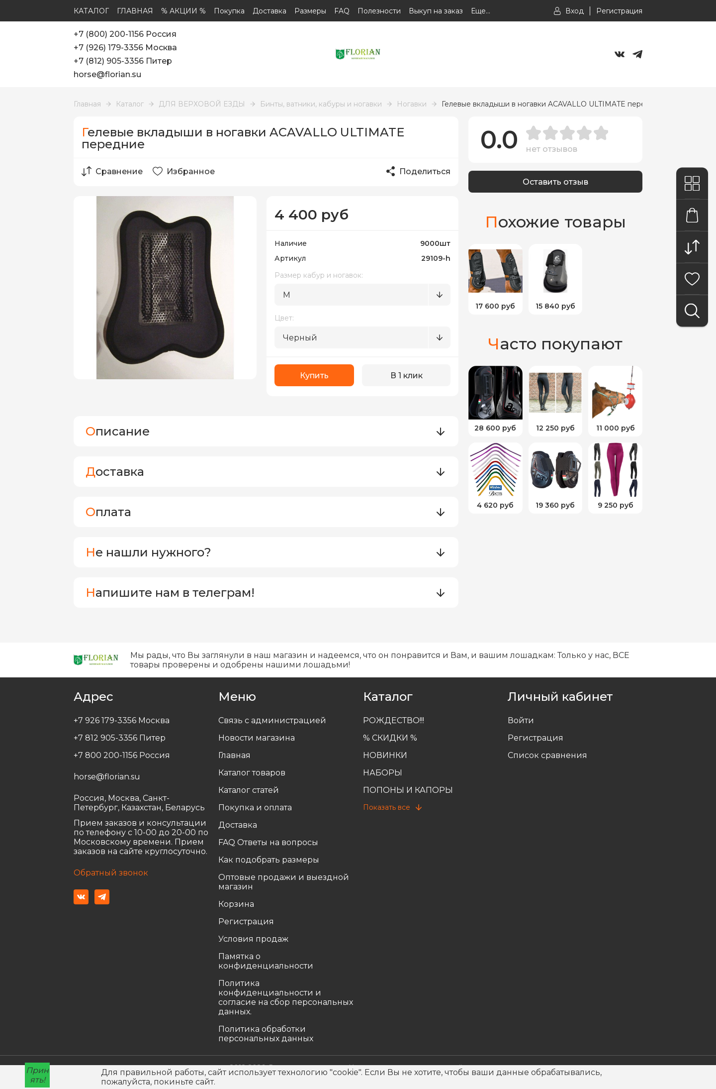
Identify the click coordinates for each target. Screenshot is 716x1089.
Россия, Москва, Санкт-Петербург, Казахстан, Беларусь (139, 802)
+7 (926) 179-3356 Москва (125, 47)
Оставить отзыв (555, 182)
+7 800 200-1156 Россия (122, 755)
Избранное (184, 171)
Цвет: (284, 318)
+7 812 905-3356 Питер (120, 738)
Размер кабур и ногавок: (318, 275)
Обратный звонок (111, 872)
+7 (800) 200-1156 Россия (125, 34)
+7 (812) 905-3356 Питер (123, 61)
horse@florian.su (107, 74)
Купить (314, 375)
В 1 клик (406, 375)
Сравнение (112, 171)
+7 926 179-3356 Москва (122, 720)
